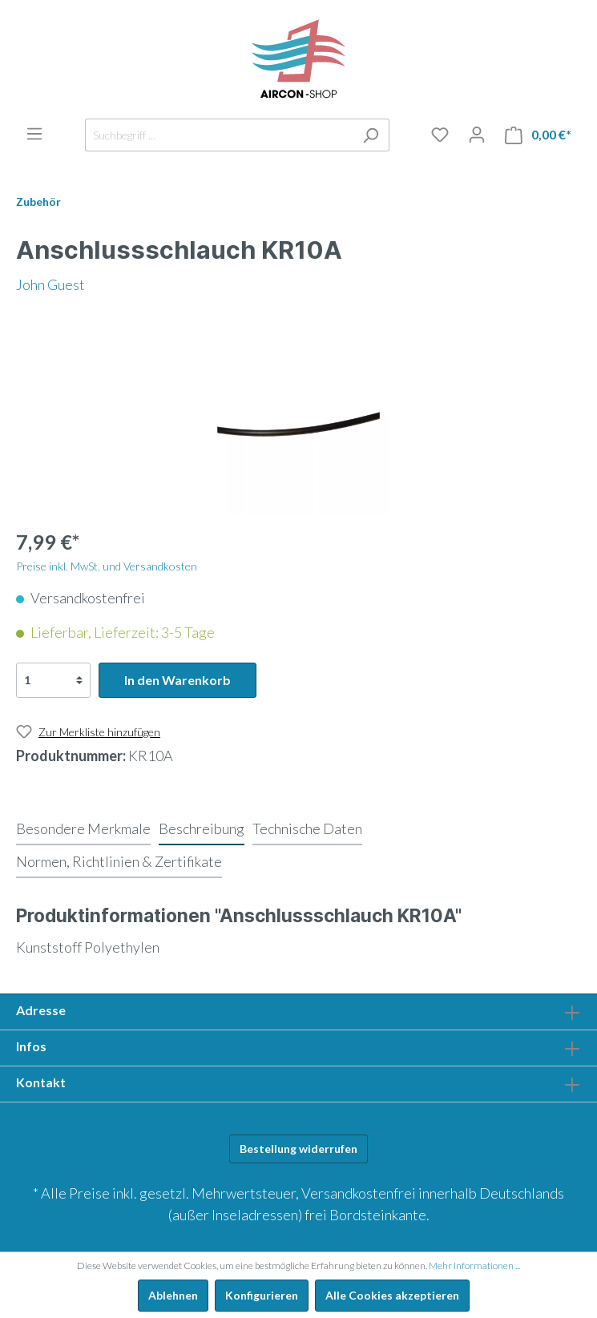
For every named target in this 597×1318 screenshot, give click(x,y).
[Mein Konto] (476, 134)
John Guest (50, 284)
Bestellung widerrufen (298, 1148)
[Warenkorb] (538, 135)
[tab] (83, 828)
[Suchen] (370, 135)
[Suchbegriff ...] (219, 135)
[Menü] (34, 134)
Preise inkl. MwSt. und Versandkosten (106, 566)
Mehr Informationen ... (474, 1266)
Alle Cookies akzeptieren (392, 1295)
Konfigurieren (261, 1295)
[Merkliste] (440, 134)
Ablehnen (173, 1295)
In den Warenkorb (177, 679)
